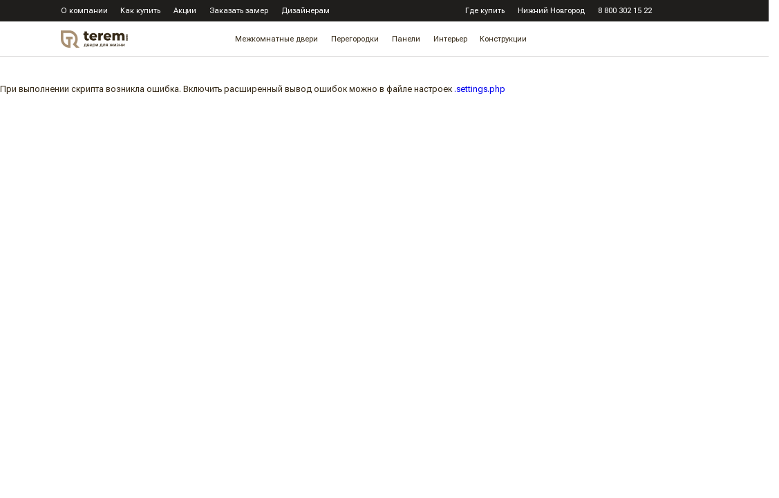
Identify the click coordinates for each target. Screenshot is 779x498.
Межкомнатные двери (276, 39)
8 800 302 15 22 (625, 10)
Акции (184, 10)
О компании (84, 10)
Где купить (485, 10)
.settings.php (479, 89)
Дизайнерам (305, 10)
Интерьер (450, 39)
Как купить (140, 10)
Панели (406, 39)
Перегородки (355, 39)
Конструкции (503, 39)
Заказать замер (238, 10)
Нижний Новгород (551, 10)
